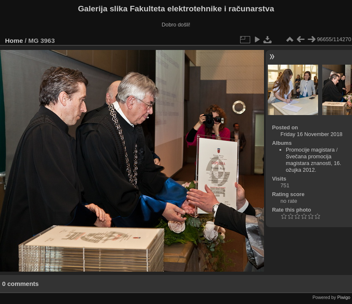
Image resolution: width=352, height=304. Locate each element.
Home (14, 40)
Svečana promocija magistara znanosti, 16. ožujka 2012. (313, 163)
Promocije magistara (310, 150)
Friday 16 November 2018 (311, 134)
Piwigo (343, 297)
